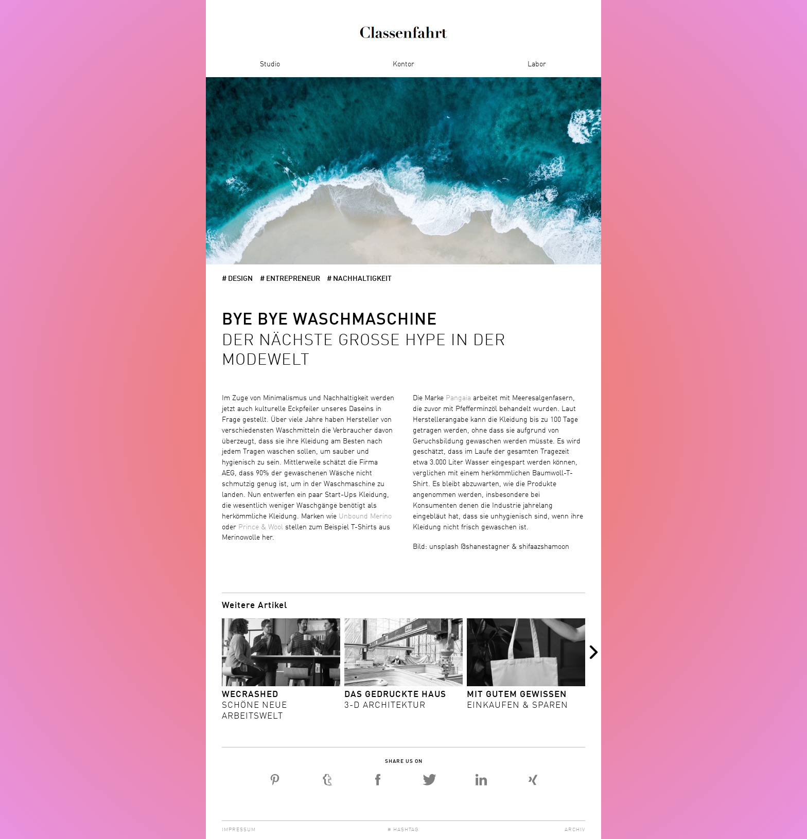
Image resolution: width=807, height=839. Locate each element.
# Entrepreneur (290, 278)
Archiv (575, 829)
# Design (237, 278)
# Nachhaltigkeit (359, 278)
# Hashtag (403, 829)
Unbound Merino (365, 516)
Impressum (239, 829)
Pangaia (459, 398)
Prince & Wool (260, 527)
